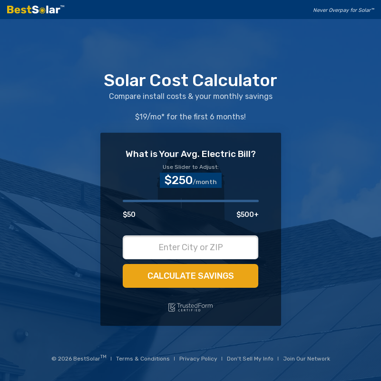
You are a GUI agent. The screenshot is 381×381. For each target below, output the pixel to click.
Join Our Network (306, 358)
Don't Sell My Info (250, 358)
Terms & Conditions (143, 358)
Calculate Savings (190, 276)
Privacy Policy (198, 358)
